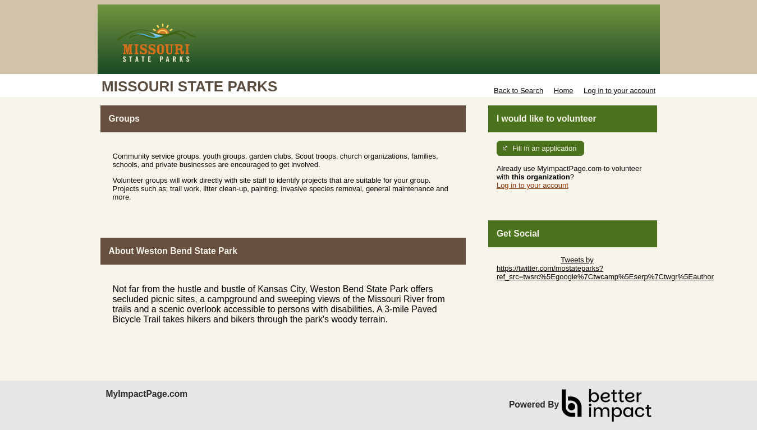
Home (564, 90)
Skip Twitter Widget (528, 260)
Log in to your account (619, 90)
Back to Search (518, 90)
